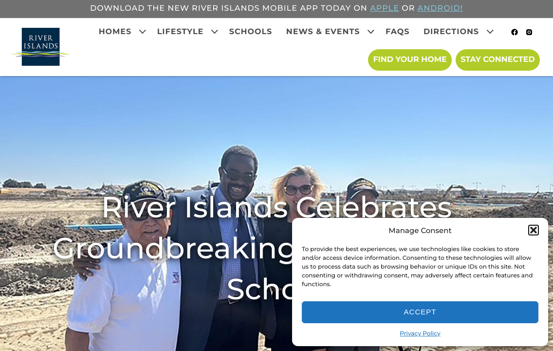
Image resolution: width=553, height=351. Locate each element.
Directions (451, 32)
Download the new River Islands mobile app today (220, 8)
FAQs (398, 32)
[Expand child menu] (143, 32)
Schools (251, 32)
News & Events (323, 32)
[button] (533, 230)
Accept (420, 312)
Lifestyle (180, 32)
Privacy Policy (420, 333)
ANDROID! (440, 8)
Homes (115, 32)
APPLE (384, 8)
